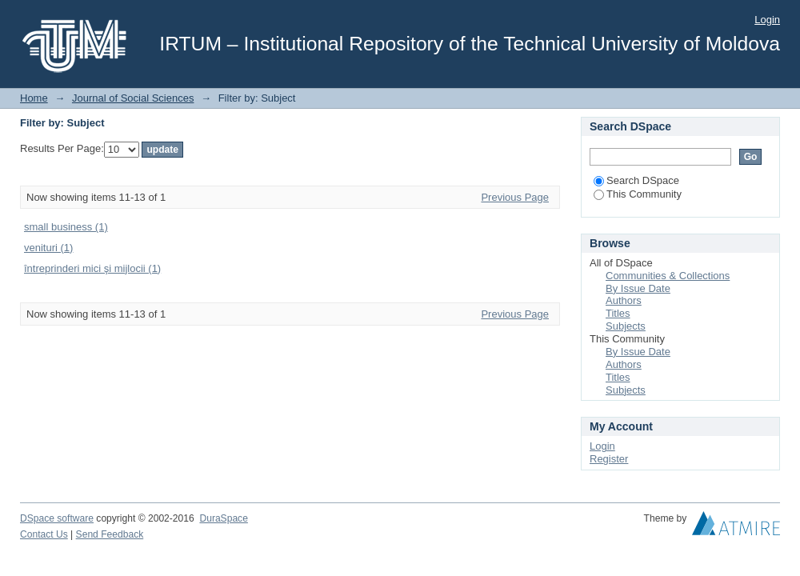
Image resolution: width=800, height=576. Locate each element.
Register (609, 459)
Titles (618, 313)
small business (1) (66, 227)
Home (34, 98)
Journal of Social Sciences (133, 98)
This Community (638, 194)
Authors (624, 300)
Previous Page (515, 197)
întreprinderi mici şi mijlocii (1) (92, 268)
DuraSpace (223, 518)
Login (767, 20)
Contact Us (44, 534)
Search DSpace (636, 180)
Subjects (626, 326)
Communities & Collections (668, 276)
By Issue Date (638, 288)
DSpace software (57, 518)
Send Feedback (110, 534)
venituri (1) (48, 248)
